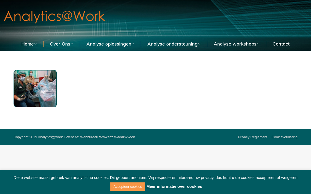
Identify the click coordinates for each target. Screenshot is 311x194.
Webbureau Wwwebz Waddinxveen (107, 137)
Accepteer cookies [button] (128, 187)
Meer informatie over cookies (174, 186)
